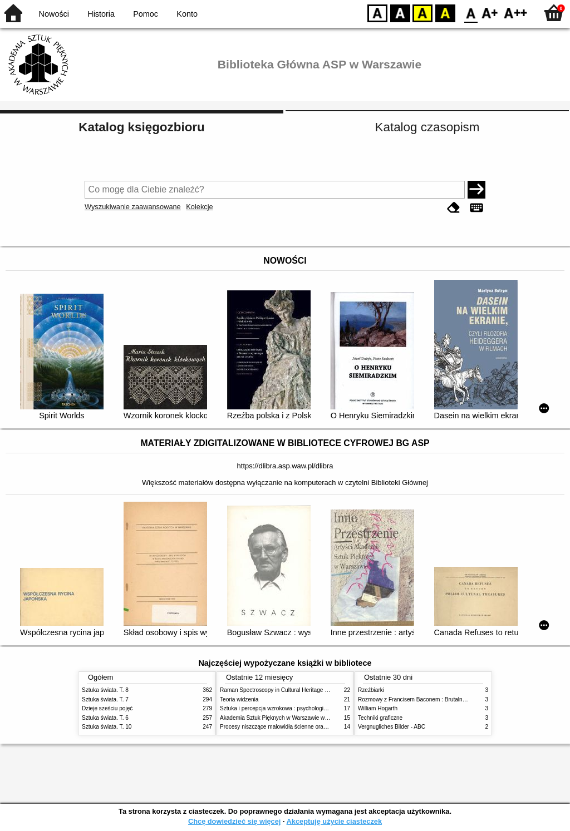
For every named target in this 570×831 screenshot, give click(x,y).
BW (400, 12)
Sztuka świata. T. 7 (105, 699)
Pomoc (145, 13)
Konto (187, 13)
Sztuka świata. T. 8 (105, 690)
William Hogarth (377, 708)
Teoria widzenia (239, 699)
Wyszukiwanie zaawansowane (133, 206)
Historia (101, 13)
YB (422, 12)
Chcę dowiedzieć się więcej (234, 821)
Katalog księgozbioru (141, 127)
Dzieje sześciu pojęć (107, 708)
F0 (470, 12)
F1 (490, 12)
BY (445, 12)
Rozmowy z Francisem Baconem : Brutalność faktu (421, 699)
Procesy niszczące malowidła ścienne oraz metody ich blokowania (302, 727)
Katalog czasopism (427, 127)
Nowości (54, 13)
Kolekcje (199, 206)
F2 (515, 12)
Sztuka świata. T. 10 (106, 727)
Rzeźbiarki (371, 690)
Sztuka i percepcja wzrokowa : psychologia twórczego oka (292, 708)
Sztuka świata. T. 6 (105, 718)
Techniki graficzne (380, 718)
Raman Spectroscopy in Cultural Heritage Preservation (288, 690)
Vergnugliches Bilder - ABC (391, 727)
